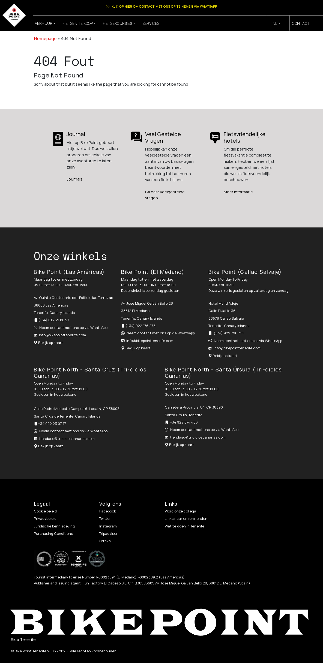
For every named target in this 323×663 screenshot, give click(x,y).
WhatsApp (208, 6)
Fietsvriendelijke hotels (244, 137)
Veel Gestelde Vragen (163, 137)
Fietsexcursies (117, 23)
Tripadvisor (108, 533)
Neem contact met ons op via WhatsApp (73, 327)
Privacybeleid (45, 518)
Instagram (108, 526)
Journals (74, 179)
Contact (301, 23)
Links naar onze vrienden (186, 518)
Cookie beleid (45, 511)
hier (128, 6)
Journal (76, 134)
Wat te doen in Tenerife (184, 526)
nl (275, 23)
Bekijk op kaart (50, 342)
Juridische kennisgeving (54, 526)
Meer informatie (238, 191)
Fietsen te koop (78, 23)
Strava (105, 540)
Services (150, 23)
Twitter (105, 518)
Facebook (107, 511)
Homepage (45, 38)
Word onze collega (180, 511)
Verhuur (43, 23)
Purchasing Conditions (53, 533)
